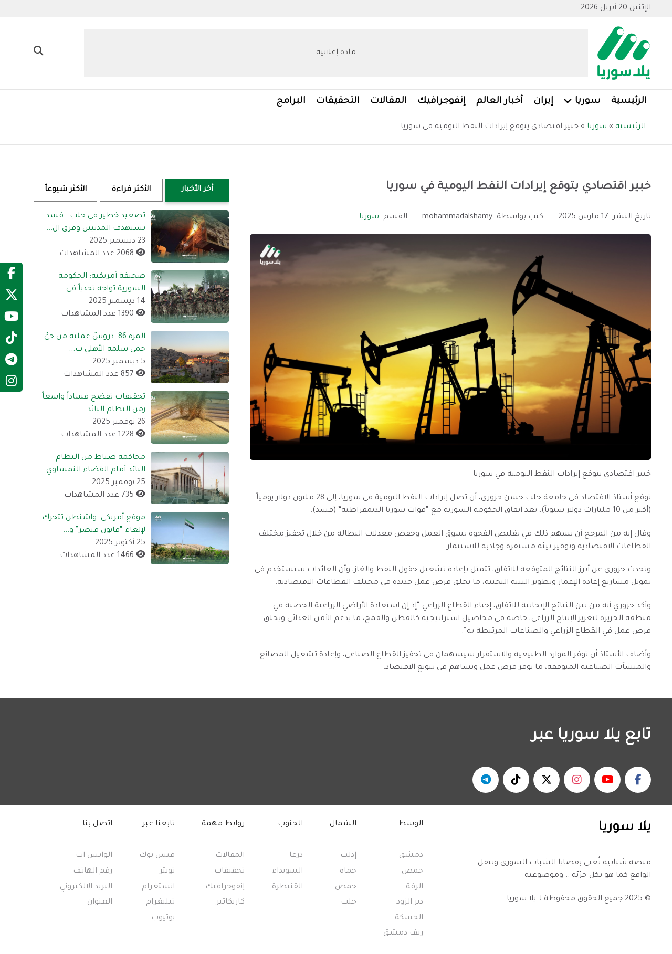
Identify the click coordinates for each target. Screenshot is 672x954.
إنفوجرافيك (225, 887)
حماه (348, 871)
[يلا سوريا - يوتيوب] (607, 780)
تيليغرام (160, 902)
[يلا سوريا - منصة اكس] (546, 780)
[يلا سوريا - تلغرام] (485, 780)
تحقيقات (229, 871)
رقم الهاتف (92, 871)
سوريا (597, 127)
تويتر (167, 871)
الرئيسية (630, 127)
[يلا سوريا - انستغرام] (577, 780)
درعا (296, 856)
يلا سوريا (521, 899)
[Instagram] (11, 384)
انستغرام (158, 887)
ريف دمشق (403, 933)
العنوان (99, 902)
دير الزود (409, 902)
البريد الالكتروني (86, 887)
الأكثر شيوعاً (66, 190)
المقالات (230, 856)
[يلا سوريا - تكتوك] (516, 780)
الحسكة (409, 918)
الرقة (414, 887)
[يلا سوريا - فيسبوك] (638, 780)
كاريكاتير (230, 902)
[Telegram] (11, 362)
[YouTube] (11, 319)
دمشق (411, 856)
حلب (348, 902)
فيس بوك (157, 856)
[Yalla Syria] (619, 54)
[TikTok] (11, 340)
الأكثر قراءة (131, 190)
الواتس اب (94, 856)
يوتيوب (163, 918)
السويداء (287, 871)
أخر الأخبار (197, 189)
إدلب (348, 856)
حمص (412, 871)
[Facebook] (11, 276)
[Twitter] (11, 297)
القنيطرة (287, 887)
